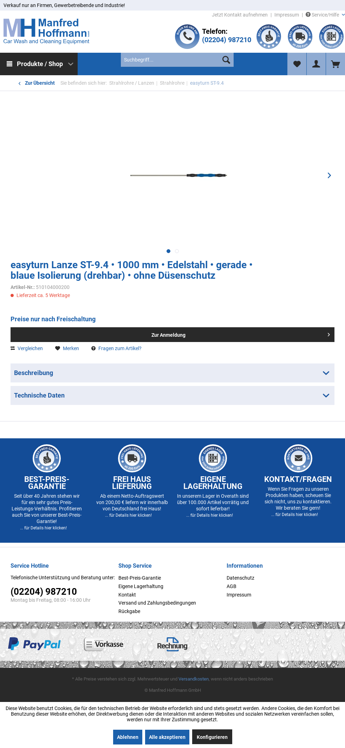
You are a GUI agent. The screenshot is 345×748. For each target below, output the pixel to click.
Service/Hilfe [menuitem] (323, 15)
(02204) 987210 (226, 40)
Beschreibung (33, 372)
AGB (231, 586)
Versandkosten (193, 679)
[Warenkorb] (335, 64)
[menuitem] (39, 64)
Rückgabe (129, 611)
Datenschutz (240, 578)
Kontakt (127, 595)
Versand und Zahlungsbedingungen (157, 603)
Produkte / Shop (40, 63)
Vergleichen (27, 348)
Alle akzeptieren (167, 737)
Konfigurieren (212, 737)
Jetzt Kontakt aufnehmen (240, 15)
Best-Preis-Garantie (139, 578)
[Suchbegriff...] (177, 60)
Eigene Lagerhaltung (140, 586)
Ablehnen (127, 737)
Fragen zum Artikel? (116, 348)
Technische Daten (39, 395)
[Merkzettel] (296, 64)
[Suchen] (226, 60)
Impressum (286, 15)
